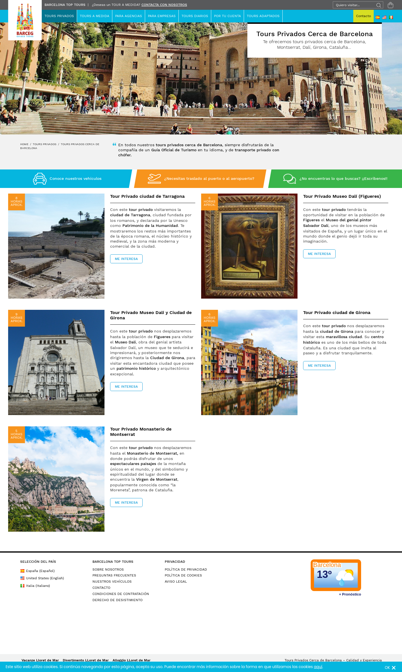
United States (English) (42, 578)
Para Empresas (162, 16)
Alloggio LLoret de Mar (131, 660)
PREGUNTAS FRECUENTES (114, 575)
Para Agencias (128, 16)
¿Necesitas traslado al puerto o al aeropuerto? (209, 178)
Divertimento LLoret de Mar (86, 660)
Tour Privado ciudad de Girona (336, 312)
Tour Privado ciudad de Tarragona (147, 196)
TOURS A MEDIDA (94, 16)
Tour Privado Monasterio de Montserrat (140, 431)
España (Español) (37, 571)
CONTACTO (101, 588)
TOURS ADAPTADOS (263, 16)
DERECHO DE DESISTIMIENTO (117, 600)
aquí (318, 666)
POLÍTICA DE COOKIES (183, 575)
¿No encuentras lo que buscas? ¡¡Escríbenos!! (343, 178)
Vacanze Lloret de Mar (40, 660)
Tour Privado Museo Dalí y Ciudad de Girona (151, 315)
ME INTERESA (126, 259)
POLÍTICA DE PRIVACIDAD (186, 569)
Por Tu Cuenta (227, 16)
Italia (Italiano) (35, 585)
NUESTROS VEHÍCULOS (112, 581)
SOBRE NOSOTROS (108, 569)
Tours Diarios (195, 16)
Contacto (363, 16)
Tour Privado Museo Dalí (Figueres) (342, 196)
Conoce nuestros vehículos (75, 178)
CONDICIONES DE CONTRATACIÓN (120, 594)
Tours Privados (59, 16)
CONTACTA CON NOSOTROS (164, 5)
